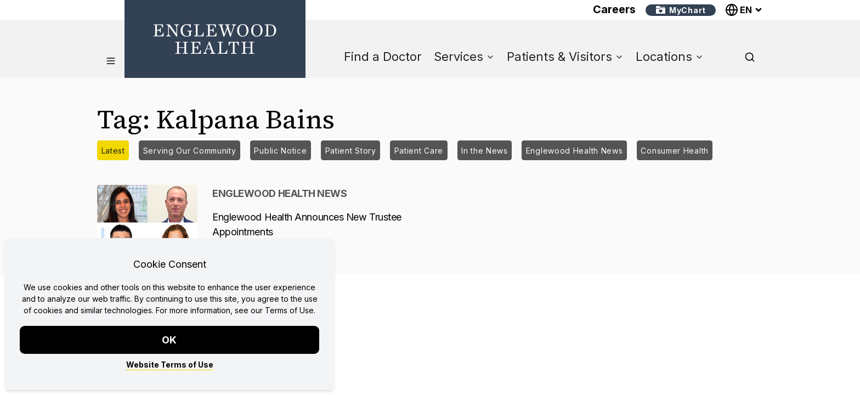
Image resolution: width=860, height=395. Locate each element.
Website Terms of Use (169, 364)
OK (170, 340)
